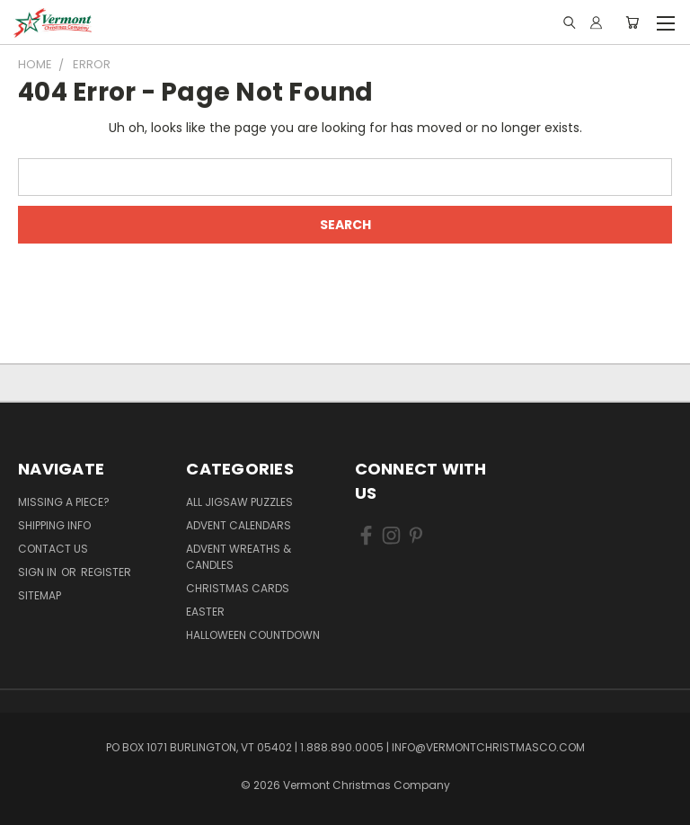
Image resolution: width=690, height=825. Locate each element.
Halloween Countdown (253, 635)
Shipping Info (54, 525)
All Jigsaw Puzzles (239, 502)
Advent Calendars (238, 525)
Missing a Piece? (64, 502)
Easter (205, 611)
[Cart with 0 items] (632, 22)
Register (106, 572)
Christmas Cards (237, 588)
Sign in (38, 572)
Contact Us (53, 548)
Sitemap (39, 595)
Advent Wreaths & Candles (238, 556)
